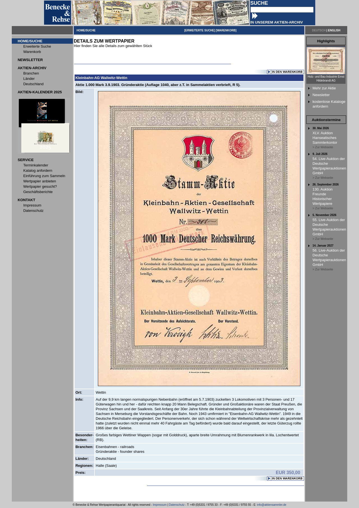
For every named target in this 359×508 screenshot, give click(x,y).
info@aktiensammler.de (271, 504)
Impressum (160, 504)
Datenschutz (177, 504)
